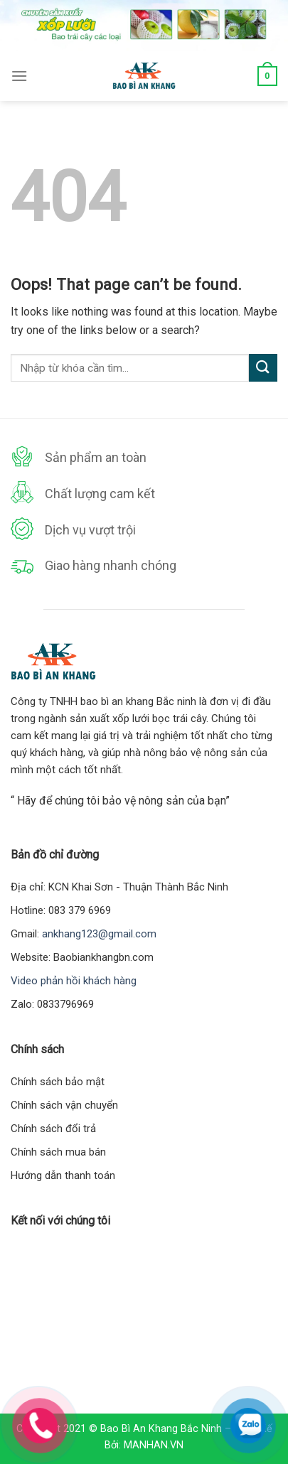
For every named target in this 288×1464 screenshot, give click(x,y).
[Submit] (263, 368)
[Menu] (19, 75)
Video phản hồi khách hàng (74, 980)
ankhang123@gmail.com (99, 933)
